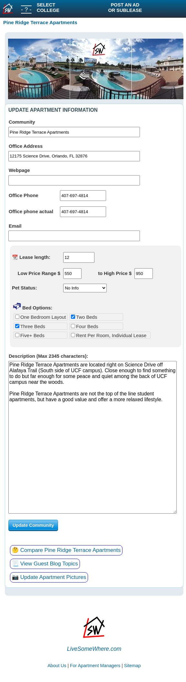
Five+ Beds (29, 335)
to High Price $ (115, 273)
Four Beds (84, 326)
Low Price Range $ (39, 273)
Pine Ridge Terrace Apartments (40, 22)
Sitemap (132, 665)
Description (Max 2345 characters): (48, 356)
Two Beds (84, 317)
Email (15, 226)
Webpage (19, 170)
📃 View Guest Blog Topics (45, 564)
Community (22, 122)
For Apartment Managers (95, 665)
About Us (56, 665)
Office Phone (23, 195)
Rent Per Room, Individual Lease (108, 335)
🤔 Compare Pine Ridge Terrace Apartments (66, 550)
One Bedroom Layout (40, 317)
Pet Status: (24, 287)
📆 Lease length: (31, 257)
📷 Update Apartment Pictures (49, 577)
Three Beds (30, 326)
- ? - (26, 9)
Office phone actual (31, 211)
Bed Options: (33, 305)
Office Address (26, 146)
